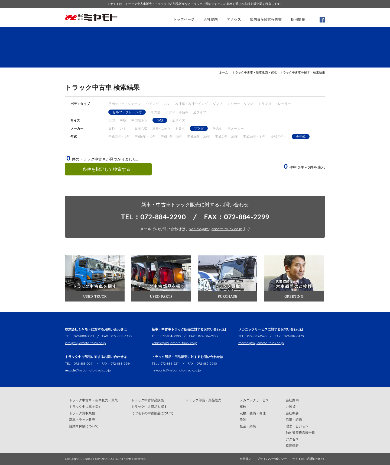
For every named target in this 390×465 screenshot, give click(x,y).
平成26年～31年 (254, 136)
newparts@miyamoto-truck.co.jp (176, 370)
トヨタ (180, 128)
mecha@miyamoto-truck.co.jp (261, 343)
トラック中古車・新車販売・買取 (254, 72)
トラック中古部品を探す (149, 407)
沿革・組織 (294, 420)
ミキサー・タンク (240, 104)
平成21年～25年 (226, 136)
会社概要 (292, 413)
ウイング (152, 104)
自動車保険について (83, 426)
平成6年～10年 (145, 136)
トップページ (183, 19)
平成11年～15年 (171, 136)
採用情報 (298, 19)
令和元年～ (279, 136)
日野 (111, 128)
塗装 (243, 420)
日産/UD (141, 128)
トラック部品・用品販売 (203, 400)
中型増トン (139, 120)
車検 (243, 407)
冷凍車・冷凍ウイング (191, 104)
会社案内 (211, 19)
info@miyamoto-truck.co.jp (85, 343)
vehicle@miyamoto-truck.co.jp (215, 228)
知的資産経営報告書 (266, 19)
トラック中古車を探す (295, 72)
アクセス (234, 19)
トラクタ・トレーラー (274, 104)
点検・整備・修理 (253, 413)
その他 (155, 112)
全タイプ (199, 112)
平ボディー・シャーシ (124, 104)
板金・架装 (248, 426)
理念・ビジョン (297, 426)
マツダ (199, 128)
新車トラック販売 (82, 420)
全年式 (301, 136)
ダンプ (217, 104)
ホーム (223, 72)
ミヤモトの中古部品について (152, 413)
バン (167, 104)
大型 (111, 120)
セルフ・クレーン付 (127, 112)
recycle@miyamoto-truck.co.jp (88, 370)
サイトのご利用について (308, 459)
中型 (123, 120)
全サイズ (178, 120)
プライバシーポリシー (272, 459)
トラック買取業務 (82, 413)
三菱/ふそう (161, 128)
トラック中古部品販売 (147, 400)
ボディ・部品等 (176, 112)
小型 (160, 120)
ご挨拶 (290, 407)
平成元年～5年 (119, 136)
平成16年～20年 (198, 136)
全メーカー (235, 128)
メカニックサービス (254, 400)
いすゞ (124, 128)
